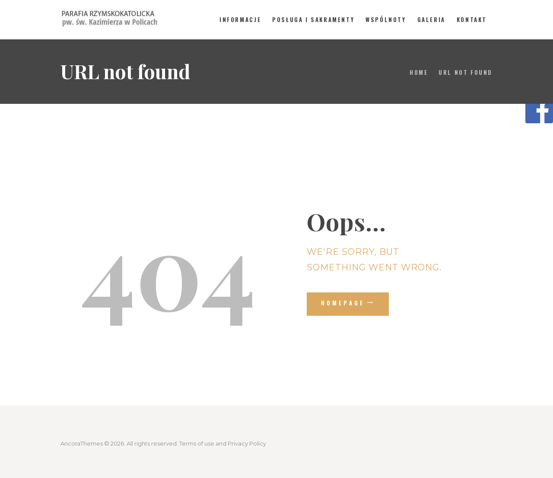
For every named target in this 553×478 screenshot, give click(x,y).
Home (419, 72)
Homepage (343, 302)
